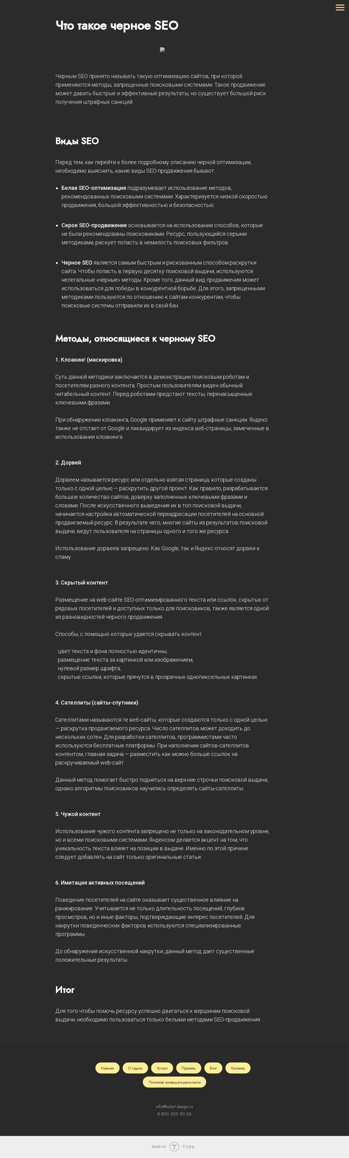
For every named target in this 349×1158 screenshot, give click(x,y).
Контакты (239, 1068)
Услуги (162, 1068)
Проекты (189, 1068)
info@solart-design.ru (174, 1107)
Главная (106, 1068)
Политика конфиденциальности (175, 1082)
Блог (213, 1068)
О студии (135, 1068)
